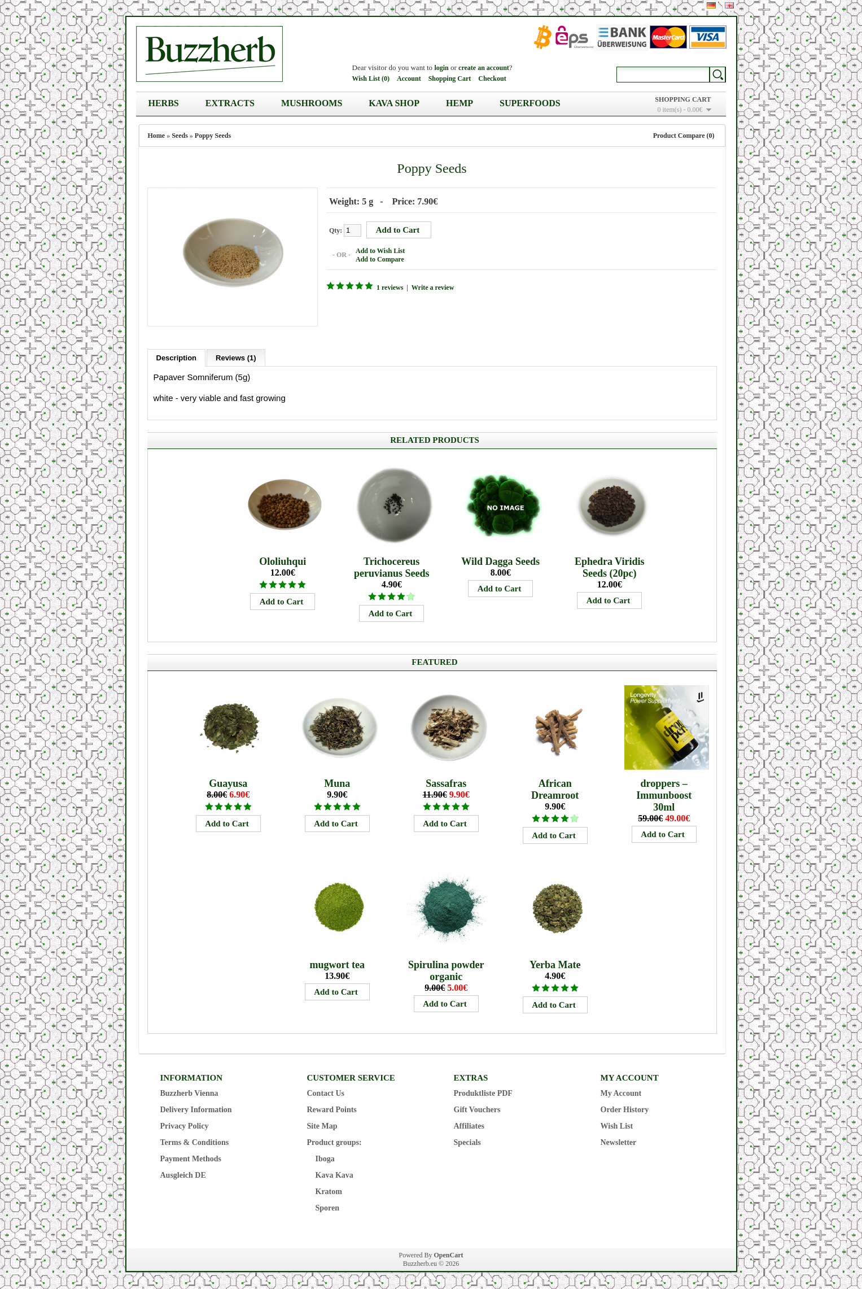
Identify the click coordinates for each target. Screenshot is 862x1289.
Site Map (322, 1126)
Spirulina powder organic (446, 970)
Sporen (328, 1208)
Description (176, 358)
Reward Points (332, 1109)
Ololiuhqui (282, 561)
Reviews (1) (236, 358)
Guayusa (228, 783)
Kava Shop (394, 103)
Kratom (329, 1191)
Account (409, 78)
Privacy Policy (184, 1126)
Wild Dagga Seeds (500, 561)
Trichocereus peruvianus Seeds (392, 567)
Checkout (492, 78)
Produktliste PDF (483, 1093)
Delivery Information (196, 1109)
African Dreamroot (555, 789)
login (441, 68)
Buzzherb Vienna (189, 1093)
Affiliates (469, 1126)
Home (156, 136)
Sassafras (446, 783)
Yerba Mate (555, 964)
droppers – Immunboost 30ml (664, 795)
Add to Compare (380, 259)
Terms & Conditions (194, 1142)
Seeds (180, 136)
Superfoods (530, 103)
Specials (467, 1142)
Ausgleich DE (183, 1175)
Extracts (230, 103)
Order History (625, 1109)
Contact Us (326, 1093)
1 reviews (390, 287)
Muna (337, 783)
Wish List (617, 1126)
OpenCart (448, 1255)
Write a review (432, 287)
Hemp (459, 103)
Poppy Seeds (213, 136)
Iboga (325, 1159)
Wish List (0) (371, 78)
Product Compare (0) (684, 136)
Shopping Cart (449, 78)
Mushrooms (311, 103)
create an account (483, 68)
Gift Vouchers (477, 1109)
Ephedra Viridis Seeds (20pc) (610, 567)
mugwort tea (336, 964)
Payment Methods (191, 1159)
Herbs (163, 103)
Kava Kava (334, 1175)
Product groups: (334, 1142)
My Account (621, 1093)
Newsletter (619, 1142)
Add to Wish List (380, 251)
